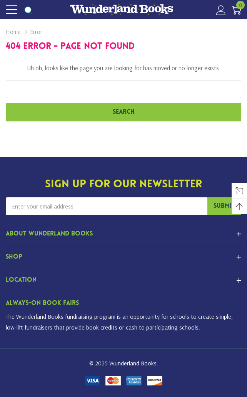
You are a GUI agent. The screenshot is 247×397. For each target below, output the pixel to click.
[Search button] (28, 9)
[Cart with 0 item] (236, 9)
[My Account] (221, 9)
